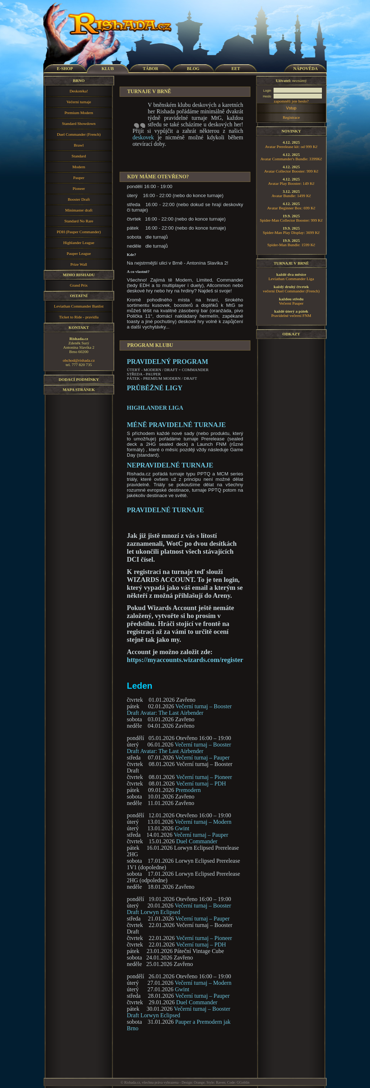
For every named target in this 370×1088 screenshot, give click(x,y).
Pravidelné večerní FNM (291, 315)
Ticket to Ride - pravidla (79, 317)
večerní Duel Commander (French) (291, 291)
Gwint (182, 828)
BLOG (193, 68)
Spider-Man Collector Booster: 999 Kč (291, 220)
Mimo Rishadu (79, 275)
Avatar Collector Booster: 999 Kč (291, 171)
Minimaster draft (78, 210)
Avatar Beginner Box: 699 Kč (291, 208)
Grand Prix (78, 285)
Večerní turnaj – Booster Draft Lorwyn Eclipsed (179, 908)
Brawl (78, 145)
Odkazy (291, 334)
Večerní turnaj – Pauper (202, 757)
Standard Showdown (79, 123)
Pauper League (79, 253)
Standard (79, 156)
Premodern (188, 790)
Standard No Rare (78, 221)
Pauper (78, 177)
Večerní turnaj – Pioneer (204, 777)
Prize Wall (78, 264)
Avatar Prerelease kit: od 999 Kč (291, 146)
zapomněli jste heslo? (291, 101)
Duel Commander (196, 841)
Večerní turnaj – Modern (203, 822)
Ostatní (79, 295)
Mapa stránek (79, 389)
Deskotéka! (79, 91)
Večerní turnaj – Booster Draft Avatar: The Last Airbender (179, 709)
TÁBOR (150, 68)
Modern (78, 167)
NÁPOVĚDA (305, 68)
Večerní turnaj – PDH (201, 783)
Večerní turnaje (78, 102)
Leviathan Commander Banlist (78, 306)
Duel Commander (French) (78, 134)
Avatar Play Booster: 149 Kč (291, 183)
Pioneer (79, 188)
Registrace (291, 117)
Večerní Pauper (291, 303)
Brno (79, 80)
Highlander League (78, 242)
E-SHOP (65, 68)
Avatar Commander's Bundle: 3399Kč (291, 159)
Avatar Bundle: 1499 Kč (291, 195)
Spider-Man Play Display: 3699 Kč (291, 232)
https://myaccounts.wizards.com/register (185, 659)
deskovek (143, 137)
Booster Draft (79, 199)
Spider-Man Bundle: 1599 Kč (291, 245)
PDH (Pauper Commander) (79, 232)
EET (235, 68)
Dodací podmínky (79, 379)
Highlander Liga (155, 408)
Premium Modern (78, 112)
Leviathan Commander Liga (291, 279)
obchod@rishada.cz (79, 360)
